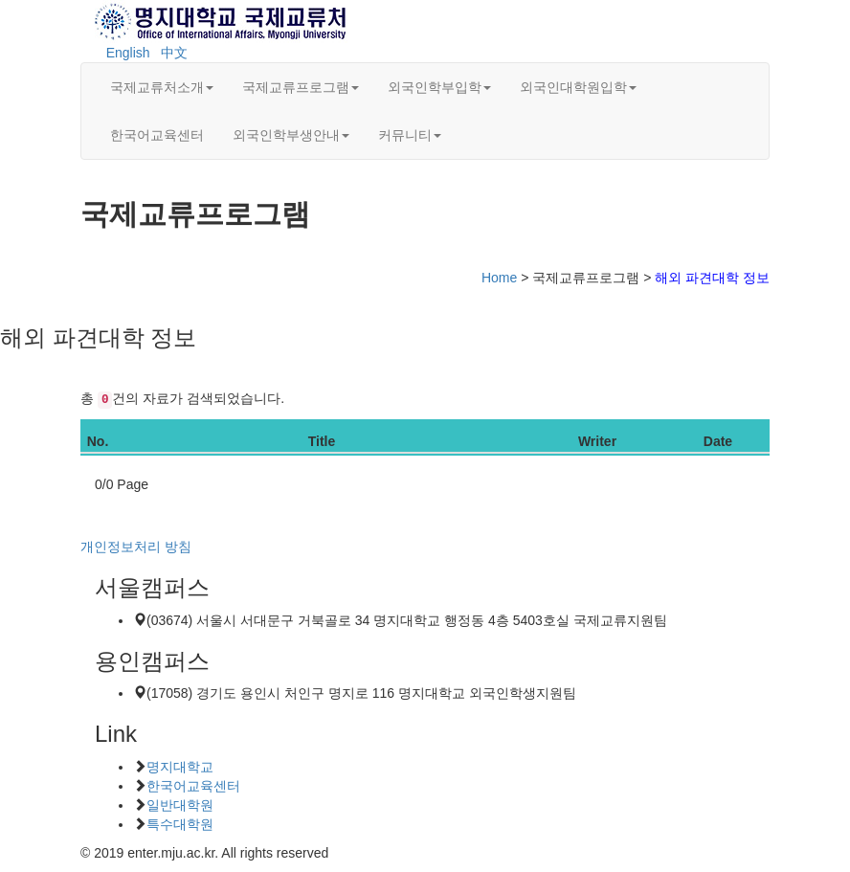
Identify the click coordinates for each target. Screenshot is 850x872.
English (128, 52)
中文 (174, 52)
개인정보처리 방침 (135, 546)
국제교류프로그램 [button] (300, 87)
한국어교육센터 (157, 135)
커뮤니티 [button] (409, 135)
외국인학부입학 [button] (439, 87)
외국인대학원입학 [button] (578, 87)
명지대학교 (179, 766)
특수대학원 (179, 824)
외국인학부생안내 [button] (291, 135)
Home (499, 277)
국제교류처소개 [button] (161, 87)
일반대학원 (179, 805)
